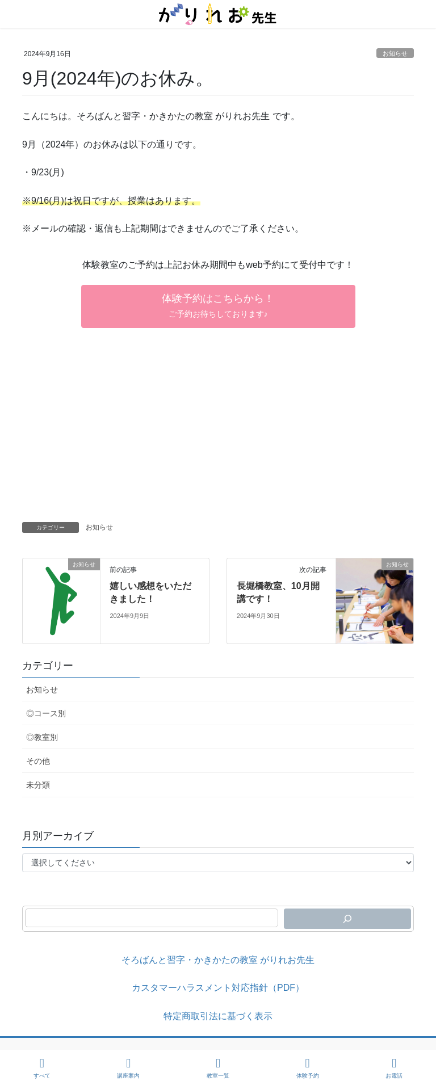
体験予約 (307, 1068)
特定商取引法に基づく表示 (218, 1016)
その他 (38, 761)
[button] (218, 306)
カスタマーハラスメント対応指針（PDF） (218, 988)
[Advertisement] (218, 437)
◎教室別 (42, 737)
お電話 (394, 1068)
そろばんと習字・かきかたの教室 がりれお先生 (218, 960)
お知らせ (395, 53)
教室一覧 (218, 1068)
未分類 (38, 784)
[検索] (347, 919)
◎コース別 (46, 713)
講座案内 (128, 1068)
